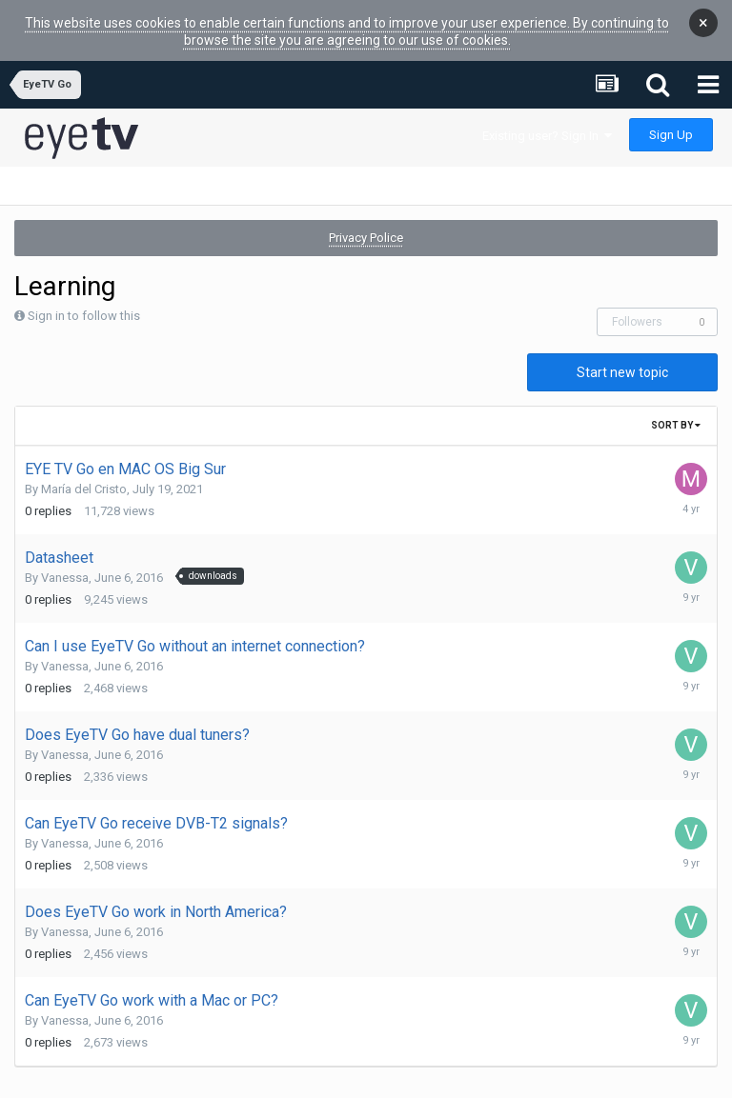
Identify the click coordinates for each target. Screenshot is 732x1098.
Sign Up (671, 120)
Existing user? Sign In (547, 121)
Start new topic (622, 358)
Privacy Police (366, 223)
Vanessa (65, 563)
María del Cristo (84, 475)
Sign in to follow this (84, 301)
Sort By (676, 411)
